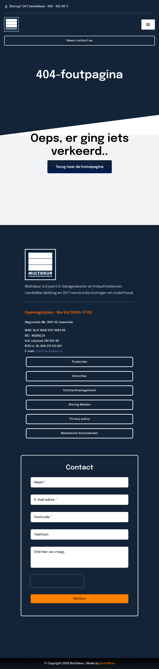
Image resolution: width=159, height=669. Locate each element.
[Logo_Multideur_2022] (11, 19)
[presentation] (57, 581)
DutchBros (107, 663)
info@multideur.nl (49, 351)
